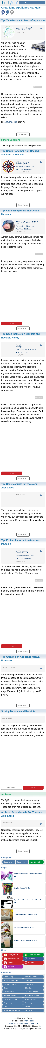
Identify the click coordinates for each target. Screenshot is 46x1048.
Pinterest (8, 962)
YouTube (29, 962)
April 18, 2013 (35, 862)
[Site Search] (38, 2)
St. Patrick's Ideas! (33, 955)
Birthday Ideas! (11, 955)
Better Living (8, 977)
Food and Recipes (31, 992)
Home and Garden (10, 999)
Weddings (28, 1010)
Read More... (11, 788)
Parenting (28, 1003)
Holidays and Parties (32, 995)
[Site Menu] (25, 2)
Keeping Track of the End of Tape (25, 940)
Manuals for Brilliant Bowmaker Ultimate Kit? (28, 875)
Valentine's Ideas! (12, 959)
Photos (27, 1007)
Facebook (30, 959)
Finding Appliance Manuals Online (26, 914)
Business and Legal (11, 980)
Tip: (23, 20)
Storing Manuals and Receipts (24, 927)
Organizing (8, 862)
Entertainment (9, 992)
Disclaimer (12, 1023)
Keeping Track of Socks (22, 888)
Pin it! (12, 323)
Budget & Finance (31, 977)
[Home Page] (9, 1)
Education (28, 988)
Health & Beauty (10, 995)
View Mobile (29, 1021)
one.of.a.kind (10, 122)
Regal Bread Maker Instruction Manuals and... (27, 901)
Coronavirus (29, 984)
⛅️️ (40, 1026)
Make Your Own (30, 999)
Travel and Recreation (12, 1010)
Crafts (6, 988)
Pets (5, 1007)
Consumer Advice (10, 984)
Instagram (9, 966)
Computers (29, 980)
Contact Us (34, 1023)
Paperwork (21, 862)
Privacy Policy (22, 1023)
